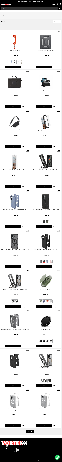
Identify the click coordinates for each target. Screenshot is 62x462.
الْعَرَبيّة (18, 449)
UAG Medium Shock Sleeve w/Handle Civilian (15, 90)
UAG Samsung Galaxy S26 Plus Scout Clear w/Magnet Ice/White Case (15, 409)
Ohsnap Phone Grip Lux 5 (45, 289)
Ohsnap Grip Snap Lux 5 (46, 329)
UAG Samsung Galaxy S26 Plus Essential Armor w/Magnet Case (15, 329)
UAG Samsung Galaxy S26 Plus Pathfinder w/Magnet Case (46, 209)
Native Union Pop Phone (14, 50)
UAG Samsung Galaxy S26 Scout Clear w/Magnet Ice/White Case (46, 409)
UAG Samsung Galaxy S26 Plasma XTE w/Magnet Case (15, 289)
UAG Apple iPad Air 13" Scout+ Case (46, 50)
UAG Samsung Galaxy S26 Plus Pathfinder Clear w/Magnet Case (15, 249)
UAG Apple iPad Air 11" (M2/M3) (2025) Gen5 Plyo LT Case (46, 90)
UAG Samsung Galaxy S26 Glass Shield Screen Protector (15, 169)
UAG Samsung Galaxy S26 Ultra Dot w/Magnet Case (45, 249)
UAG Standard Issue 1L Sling (15, 130)
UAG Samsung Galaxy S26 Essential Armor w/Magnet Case (15, 369)
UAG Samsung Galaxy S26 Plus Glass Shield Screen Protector (45, 130)
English (19, 451)
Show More (30, 431)
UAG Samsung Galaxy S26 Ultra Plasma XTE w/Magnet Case (45, 369)
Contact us (13, 452)
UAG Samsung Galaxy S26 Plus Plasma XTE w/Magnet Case (46, 169)
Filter (3, 21)
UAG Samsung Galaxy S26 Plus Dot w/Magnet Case (14, 209)
